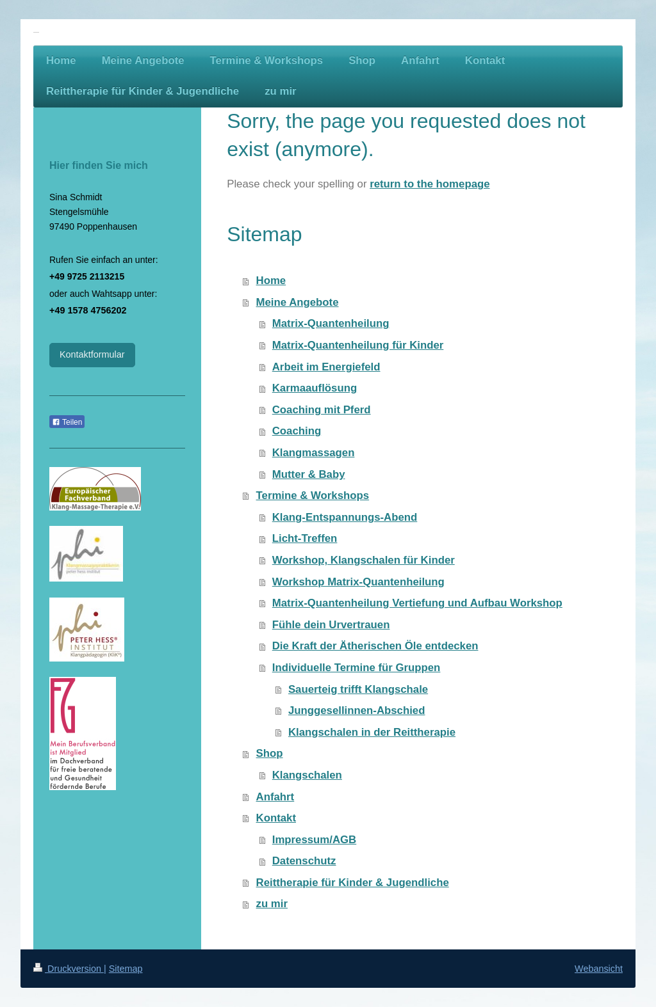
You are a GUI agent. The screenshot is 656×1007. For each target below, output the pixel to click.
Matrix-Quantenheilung (331, 323)
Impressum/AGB (314, 840)
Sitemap (126, 968)
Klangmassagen (313, 453)
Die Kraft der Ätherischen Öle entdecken (375, 646)
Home (271, 280)
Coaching (296, 431)
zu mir (272, 904)
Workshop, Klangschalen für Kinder (363, 560)
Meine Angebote (297, 302)
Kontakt (276, 818)
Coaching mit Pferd (321, 410)
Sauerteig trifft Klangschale (358, 689)
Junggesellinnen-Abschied (356, 710)
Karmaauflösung (314, 388)
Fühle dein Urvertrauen (331, 625)
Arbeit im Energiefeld (326, 367)
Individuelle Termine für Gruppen (356, 668)
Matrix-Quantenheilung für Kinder (358, 345)
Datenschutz (304, 861)
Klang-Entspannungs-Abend (345, 517)
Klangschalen (307, 775)
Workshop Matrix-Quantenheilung (358, 582)
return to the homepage (429, 184)
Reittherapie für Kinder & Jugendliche (352, 882)
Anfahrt (275, 797)
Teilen (67, 422)
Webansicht (599, 968)
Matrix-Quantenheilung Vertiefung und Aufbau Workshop (417, 603)
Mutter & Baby (308, 474)
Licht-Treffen (305, 538)
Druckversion (68, 968)
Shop (269, 753)
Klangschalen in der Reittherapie (371, 732)
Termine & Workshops (313, 495)
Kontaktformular (92, 354)
